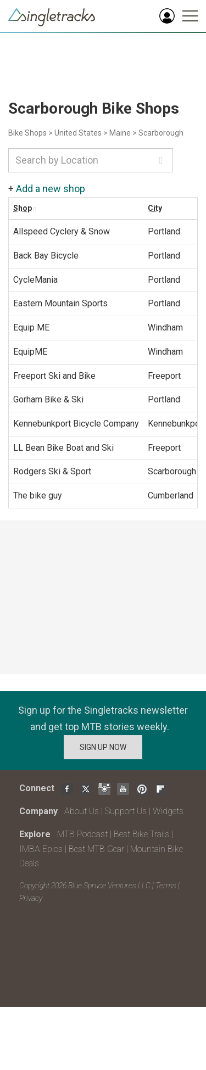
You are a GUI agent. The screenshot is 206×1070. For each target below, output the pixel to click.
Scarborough (160, 132)
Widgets (168, 811)
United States (78, 132)
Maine (120, 132)
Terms (165, 885)
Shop (22, 208)
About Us (81, 811)
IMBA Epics (41, 849)
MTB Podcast (82, 834)
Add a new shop (50, 188)
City (155, 208)
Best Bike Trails (141, 834)
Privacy (30, 898)
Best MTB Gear (96, 849)
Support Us (126, 811)
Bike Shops (27, 132)
